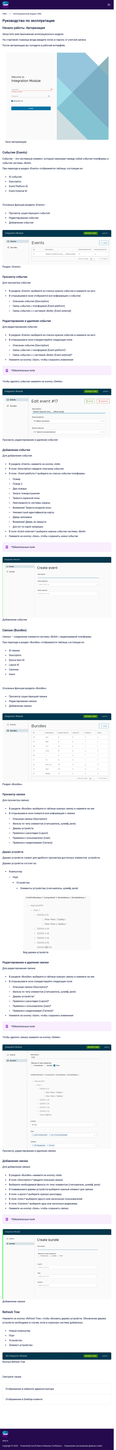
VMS (4, 14)
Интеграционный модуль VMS (27, 14)
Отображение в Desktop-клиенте (24, 1399)
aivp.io (5, 1441)
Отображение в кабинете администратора (30, 1388)
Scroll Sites (36, 1446)
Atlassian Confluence (52, 1446)
